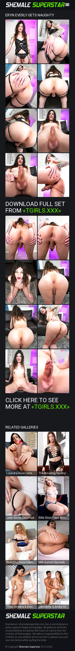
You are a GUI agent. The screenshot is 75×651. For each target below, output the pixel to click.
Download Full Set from (35, 207)
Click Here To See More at (37, 403)
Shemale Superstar (29, 646)
